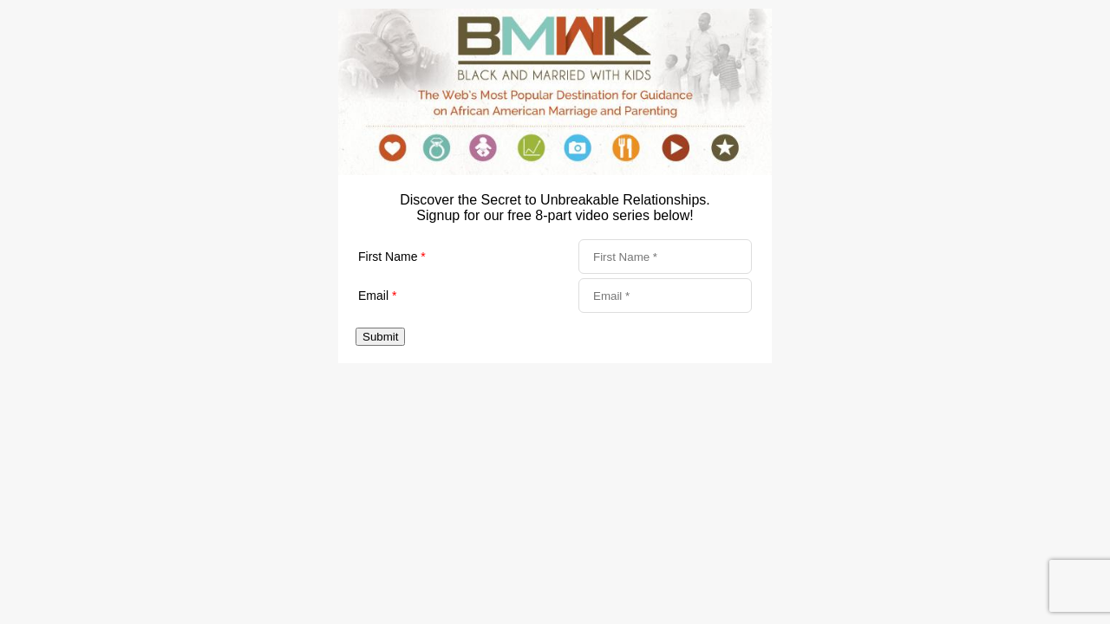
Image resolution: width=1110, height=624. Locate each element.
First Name (392, 256)
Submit (380, 336)
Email (377, 295)
